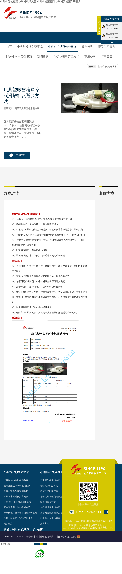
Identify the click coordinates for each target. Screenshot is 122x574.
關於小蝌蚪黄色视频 (16, 529)
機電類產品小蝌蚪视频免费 (17, 485)
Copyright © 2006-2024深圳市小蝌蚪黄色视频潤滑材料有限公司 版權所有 (40, 536)
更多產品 (8, 523)
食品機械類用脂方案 (50, 507)
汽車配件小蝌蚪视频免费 (16, 480)
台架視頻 (8, 570)
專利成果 (8, 559)
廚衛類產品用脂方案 (50, 518)
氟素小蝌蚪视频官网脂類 (16, 491)
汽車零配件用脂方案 (50, 480)
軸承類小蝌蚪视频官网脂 (16, 496)
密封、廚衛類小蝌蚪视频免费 (18, 518)
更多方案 (44, 523)
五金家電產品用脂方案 (51, 512)
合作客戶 (8, 564)
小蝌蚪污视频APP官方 (54, 472)
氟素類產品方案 (48, 502)
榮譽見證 (8, 548)
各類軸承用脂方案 (49, 485)
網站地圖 (5, 544)
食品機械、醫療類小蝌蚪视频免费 (20, 512)
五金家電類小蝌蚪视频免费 (17, 507)
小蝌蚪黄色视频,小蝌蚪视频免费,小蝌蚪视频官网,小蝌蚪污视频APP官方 (40, 1)
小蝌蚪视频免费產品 (16, 472)
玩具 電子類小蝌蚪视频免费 (17, 502)
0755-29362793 (111, 19)
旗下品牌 (38, 529)
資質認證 (8, 554)
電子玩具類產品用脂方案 (52, 496)
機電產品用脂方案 (49, 491)
